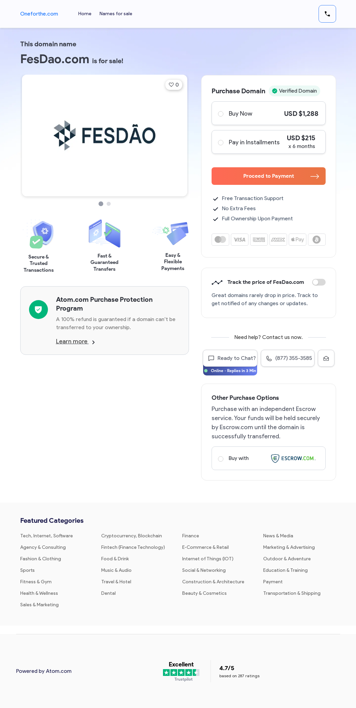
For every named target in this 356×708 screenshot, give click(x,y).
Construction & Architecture (213, 582)
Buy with (268, 458)
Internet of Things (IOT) (208, 559)
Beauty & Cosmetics (204, 593)
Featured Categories (52, 520)
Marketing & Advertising (289, 547)
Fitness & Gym (36, 582)
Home (84, 14)
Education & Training (285, 570)
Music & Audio (116, 570)
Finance (190, 536)
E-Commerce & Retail (205, 547)
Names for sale (116, 14)
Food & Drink (115, 559)
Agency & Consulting (43, 547)
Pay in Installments (268, 141)
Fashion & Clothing (40, 559)
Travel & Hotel (116, 582)
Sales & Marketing (39, 605)
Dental (108, 593)
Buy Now (268, 113)
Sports (27, 570)
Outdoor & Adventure (287, 559)
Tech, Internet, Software (46, 536)
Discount (319, 282)
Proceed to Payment (281, 176)
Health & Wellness (39, 593)
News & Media (278, 536)
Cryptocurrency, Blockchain (131, 536)
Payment (273, 582)
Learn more (75, 341)
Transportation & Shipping (292, 593)
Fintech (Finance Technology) (133, 547)
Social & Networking (204, 570)
